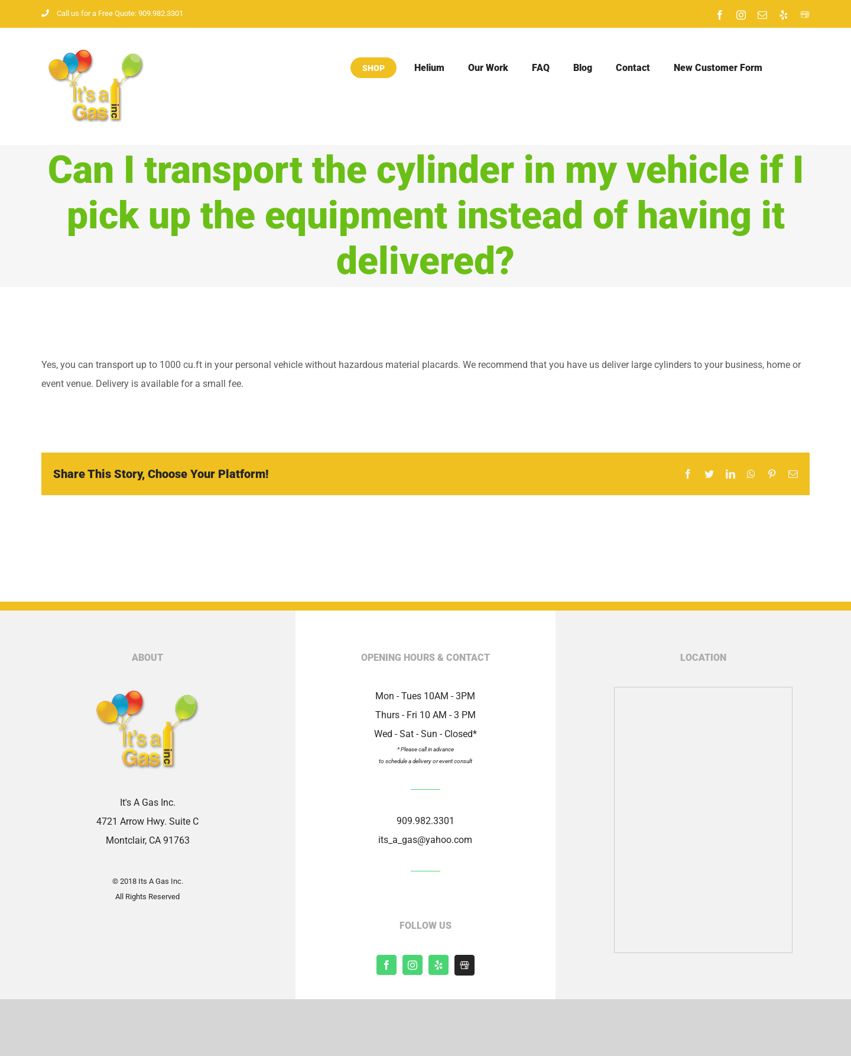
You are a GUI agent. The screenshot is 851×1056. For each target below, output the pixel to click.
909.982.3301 (425, 820)
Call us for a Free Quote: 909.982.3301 (112, 13)
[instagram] (412, 965)
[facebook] (386, 965)
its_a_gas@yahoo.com (425, 839)
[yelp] (438, 965)
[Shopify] (464, 965)
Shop (373, 68)
